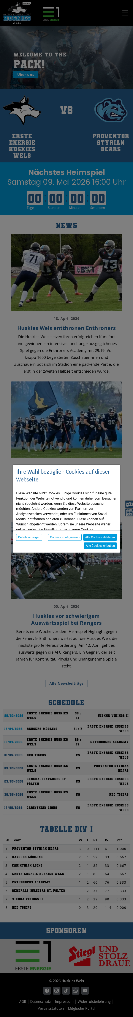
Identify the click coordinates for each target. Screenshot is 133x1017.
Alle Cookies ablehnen (100, 537)
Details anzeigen (29, 537)
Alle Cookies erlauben (100, 545)
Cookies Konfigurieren (65, 537)
